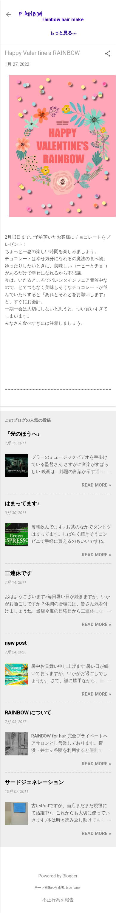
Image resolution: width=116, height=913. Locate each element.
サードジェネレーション (34, 782)
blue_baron (73, 888)
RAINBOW (30, 14)
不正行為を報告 (58, 900)
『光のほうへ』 (23, 434)
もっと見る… (63, 32)
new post (16, 643)
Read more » (96, 485)
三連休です (18, 573)
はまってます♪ (22, 503)
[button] (107, 54)
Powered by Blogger (58, 876)
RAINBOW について (28, 712)
